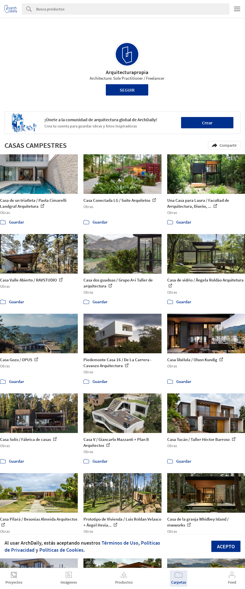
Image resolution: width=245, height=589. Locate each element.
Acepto (226, 546)
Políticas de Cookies (61, 550)
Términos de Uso (120, 543)
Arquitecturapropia (127, 72)
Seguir (127, 90)
